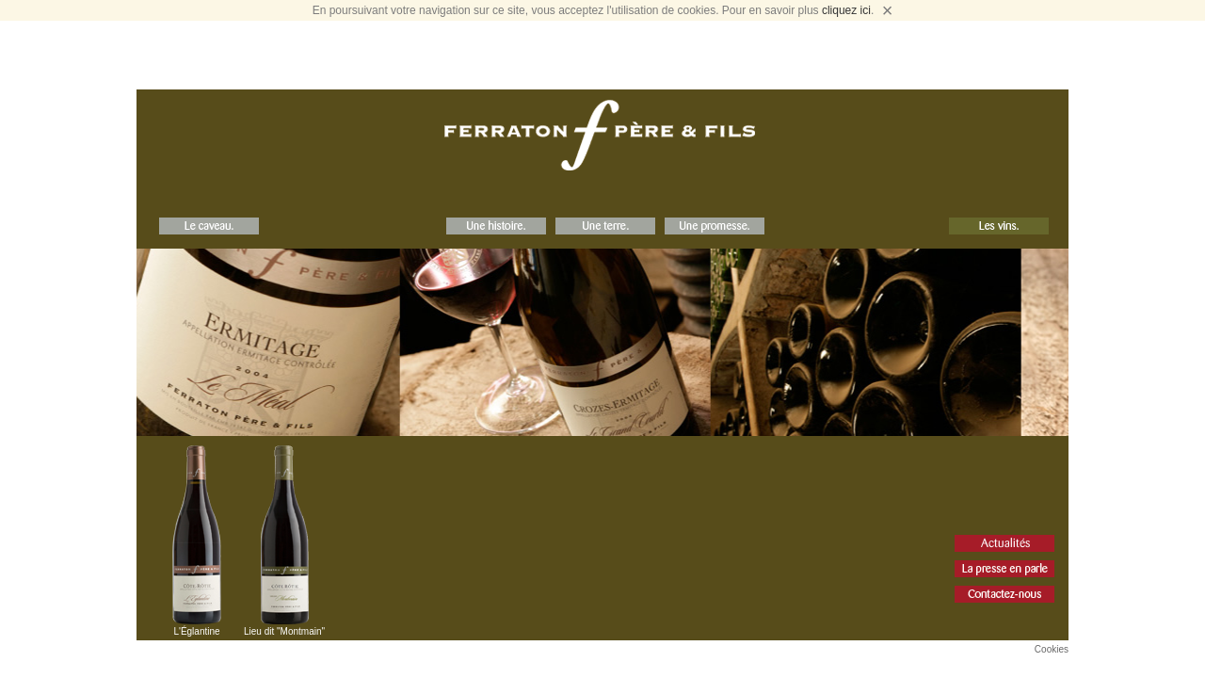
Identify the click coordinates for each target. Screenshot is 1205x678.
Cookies (1051, 649)
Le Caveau (209, 226)
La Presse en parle (1004, 568)
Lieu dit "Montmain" (284, 631)
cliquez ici (846, 10)
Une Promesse (714, 226)
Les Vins (999, 226)
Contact (1004, 594)
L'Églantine (196, 631)
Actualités (1004, 543)
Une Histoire (496, 226)
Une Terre (605, 226)
